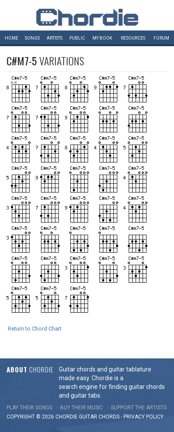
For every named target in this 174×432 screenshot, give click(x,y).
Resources (133, 38)
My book (102, 38)
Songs (32, 38)
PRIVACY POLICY (143, 417)
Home (11, 38)
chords (109, 417)
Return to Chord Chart (34, 328)
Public (77, 38)
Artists (54, 38)
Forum (161, 38)
